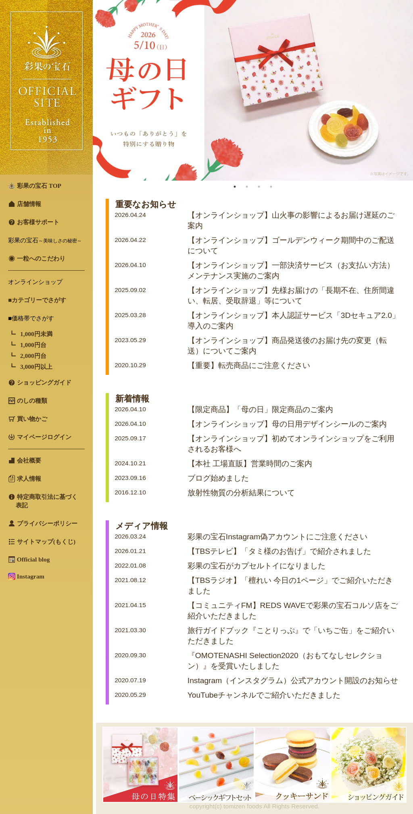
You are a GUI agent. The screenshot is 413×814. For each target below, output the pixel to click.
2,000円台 (33, 355)
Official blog (29, 559)
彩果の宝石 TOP (34, 185)
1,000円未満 (36, 333)
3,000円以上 (36, 366)
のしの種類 (27, 400)
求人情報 (24, 478)
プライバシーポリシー (42, 523)
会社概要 (24, 460)
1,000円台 (33, 344)
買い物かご (27, 419)
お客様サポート (33, 222)
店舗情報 (24, 204)
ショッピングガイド (39, 382)
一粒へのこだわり (36, 258)
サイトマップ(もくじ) (41, 541)
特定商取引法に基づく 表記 (42, 501)
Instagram (26, 576)
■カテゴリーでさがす (37, 300)
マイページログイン (39, 437)
